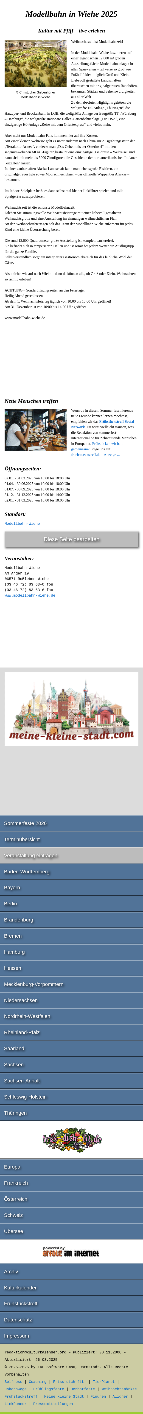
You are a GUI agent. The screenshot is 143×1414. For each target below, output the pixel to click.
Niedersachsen (21, 1000)
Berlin (10, 904)
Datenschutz (18, 1320)
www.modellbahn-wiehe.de (30, 596)
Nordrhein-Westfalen (27, 1016)
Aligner (120, 1397)
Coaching (38, 1382)
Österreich (15, 1199)
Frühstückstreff (20, 1303)
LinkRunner (16, 1404)
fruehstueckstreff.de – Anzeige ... (95, 455)
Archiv (11, 1271)
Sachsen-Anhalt (22, 1081)
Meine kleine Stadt (64, 1397)
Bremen (13, 936)
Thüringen (15, 1113)
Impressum (16, 1336)
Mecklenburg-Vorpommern (34, 984)
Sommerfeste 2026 (25, 823)
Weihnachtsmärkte (119, 1389)
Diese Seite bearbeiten (72, 539)
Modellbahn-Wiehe (22, 524)
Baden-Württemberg (27, 872)
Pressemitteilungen (53, 1404)
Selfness (13, 1382)
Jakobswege (16, 1389)
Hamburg (14, 952)
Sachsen (14, 1064)
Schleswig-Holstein (25, 1097)
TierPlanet (104, 1382)
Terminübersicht (22, 839)
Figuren (98, 1397)
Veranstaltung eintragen (30, 855)
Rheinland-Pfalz (22, 1032)
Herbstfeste (83, 1389)
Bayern (12, 887)
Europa (12, 1167)
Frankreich (16, 1183)
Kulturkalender (20, 1288)
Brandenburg (18, 920)
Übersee (13, 1231)
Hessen (12, 968)
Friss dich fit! (69, 1382)
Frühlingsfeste (48, 1389)
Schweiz (13, 1215)
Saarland (14, 1048)
